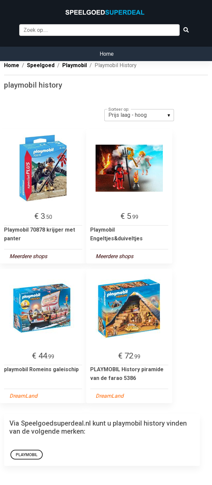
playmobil (26, 454)
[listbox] (139, 115)
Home (107, 54)
